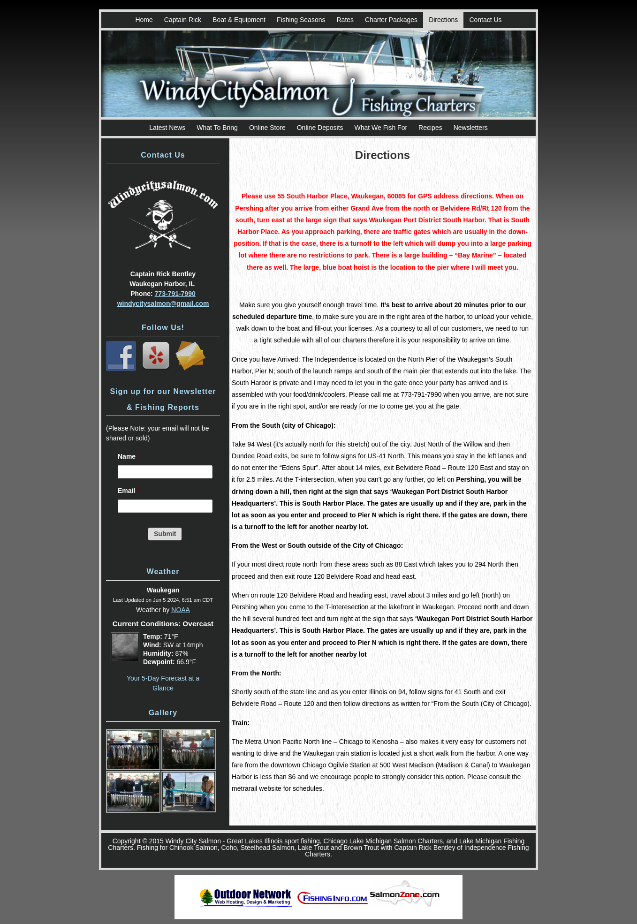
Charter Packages (391, 19)
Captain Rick (182, 19)
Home (143, 19)
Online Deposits (320, 127)
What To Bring (217, 127)
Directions (443, 19)
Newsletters (471, 127)
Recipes (430, 127)
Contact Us (485, 19)
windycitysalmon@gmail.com (163, 303)
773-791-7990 (175, 293)
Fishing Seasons (301, 19)
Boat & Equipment (238, 19)
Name (129, 456)
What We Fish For (381, 127)
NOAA (180, 609)
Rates (345, 19)
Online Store (267, 127)
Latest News (167, 127)
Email (129, 490)
